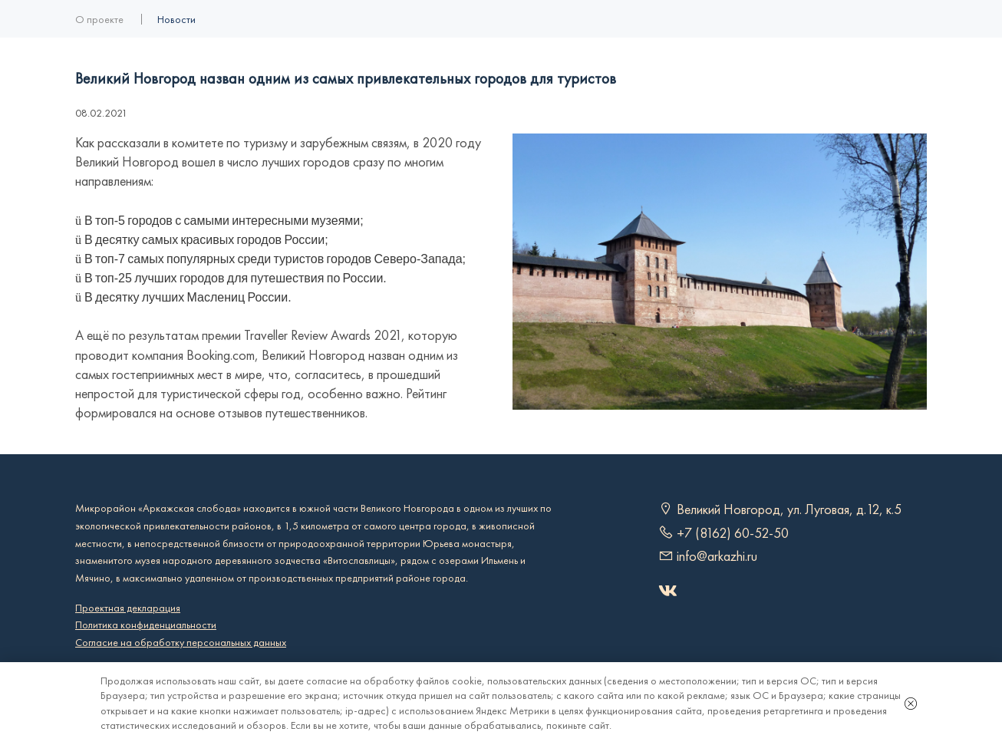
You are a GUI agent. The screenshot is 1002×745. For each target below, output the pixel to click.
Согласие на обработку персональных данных (180, 642)
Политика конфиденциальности (145, 624)
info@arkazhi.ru (717, 556)
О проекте (99, 19)
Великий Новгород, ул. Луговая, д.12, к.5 (789, 509)
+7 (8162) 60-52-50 (733, 533)
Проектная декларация (127, 608)
